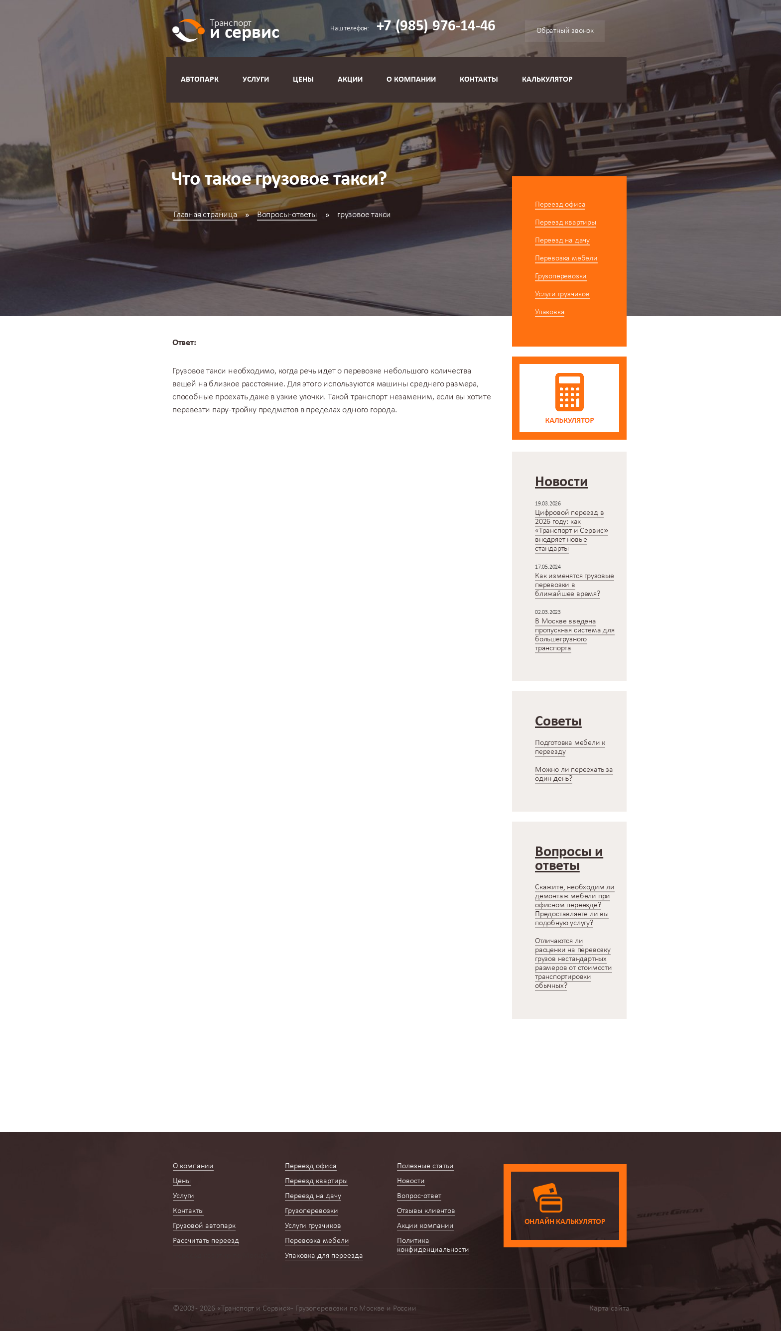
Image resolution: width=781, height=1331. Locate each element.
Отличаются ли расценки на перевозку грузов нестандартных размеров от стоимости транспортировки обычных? (573, 963)
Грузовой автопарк (204, 1226)
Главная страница (205, 215)
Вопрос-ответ (419, 1196)
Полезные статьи (425, 1166)
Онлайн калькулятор (565, 1222)
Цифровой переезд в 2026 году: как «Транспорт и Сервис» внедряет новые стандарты (571, 531)
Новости (411, 1181)
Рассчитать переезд (206, 1241)
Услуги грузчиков (562, 294)
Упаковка (549, 312)
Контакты (479, 80)
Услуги (256, 80)
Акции (350, 80)
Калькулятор (547, 80)
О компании (411, 80)
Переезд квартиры (565, 223)
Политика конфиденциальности (433, 1245)
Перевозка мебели (566, 258)
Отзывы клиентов (426, 1211)
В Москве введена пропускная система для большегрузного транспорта (575, 634)
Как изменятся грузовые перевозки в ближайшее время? (574, 585)
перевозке (363, 371)
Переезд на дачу (562, 240)
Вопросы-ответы (287, 215)
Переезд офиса (560, 205)
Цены (303, 80)
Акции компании (425, 1226)
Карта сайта (609, 1309)
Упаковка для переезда (324, 1256)
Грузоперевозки (561, 276)
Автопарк (200, 80)
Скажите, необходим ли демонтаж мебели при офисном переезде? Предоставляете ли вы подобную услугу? (575, 905)
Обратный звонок (565, 31)
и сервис (244, 28)
